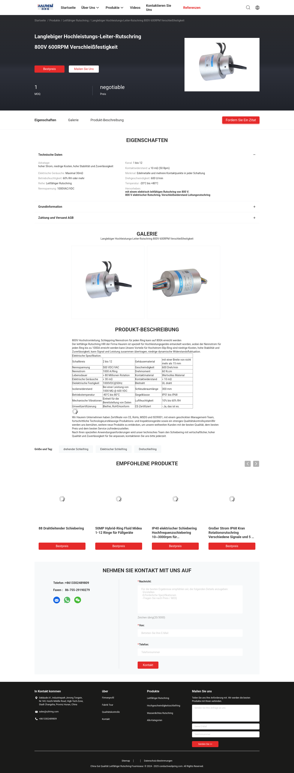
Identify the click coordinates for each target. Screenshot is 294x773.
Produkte (55, 20)
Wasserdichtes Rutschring (160, 713)
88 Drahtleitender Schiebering (61, 528)
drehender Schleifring (76, 449)
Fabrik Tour (107, 705)
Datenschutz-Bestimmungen (158, 760)
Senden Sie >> (205, 744)
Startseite (40, 20)
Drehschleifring (148, 449)
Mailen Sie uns (84, 69)
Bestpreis (49, 69)
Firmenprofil (108, 697)
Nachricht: (145, 581)
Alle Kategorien (154, 720)
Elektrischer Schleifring (113, 449)
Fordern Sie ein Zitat (241, 120)
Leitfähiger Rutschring (75, 20)
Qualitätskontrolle (111, 712)
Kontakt (148, 665)
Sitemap (126, 760)
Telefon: (144, 644)
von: (142, 625)
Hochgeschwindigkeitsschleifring (162, 705)
